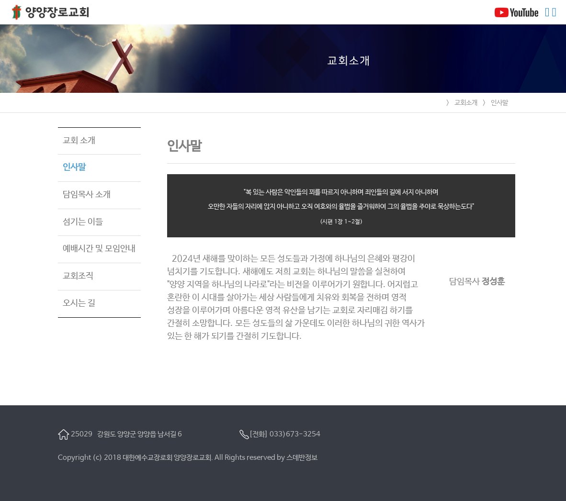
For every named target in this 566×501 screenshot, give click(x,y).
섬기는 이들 (83, 222)
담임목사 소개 (87, 195)
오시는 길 (79, 303)
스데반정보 (301, 458)
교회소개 (465, 103)
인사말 (499, 103)
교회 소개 (79, 140)
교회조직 (78, 276)
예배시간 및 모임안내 (99, 249)
